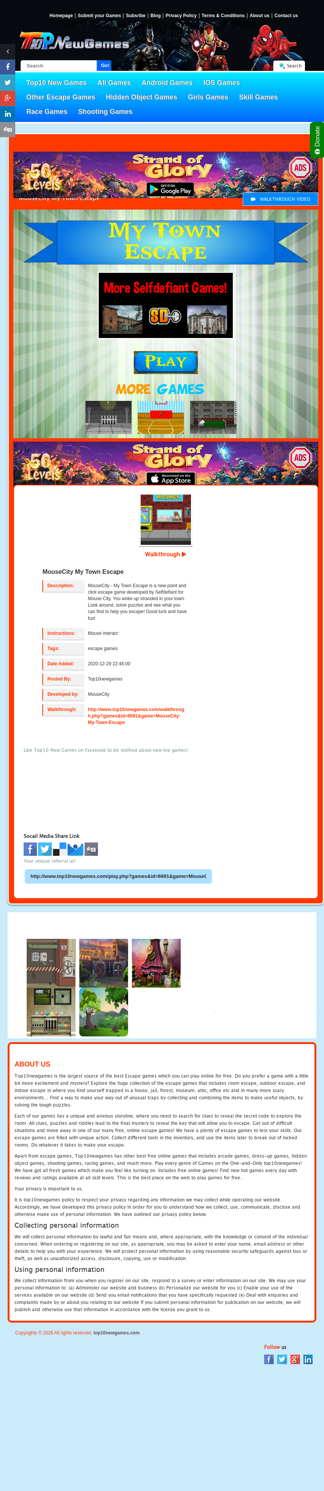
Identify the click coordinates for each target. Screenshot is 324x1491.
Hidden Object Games (141, 97)
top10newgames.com (116, 1333)
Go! (105, 65)
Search (294, 66)
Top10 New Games (56, 82)
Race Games (46, 111)
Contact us (286, 15)
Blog (156, 15)
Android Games (167, 82)
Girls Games (208, 97)
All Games (114, 82)
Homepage (61, 15)
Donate (317, 140)
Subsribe (135, 15)
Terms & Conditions (223, 15)
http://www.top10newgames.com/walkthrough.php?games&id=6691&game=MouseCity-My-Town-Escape (136, 716)
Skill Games (258, 97)
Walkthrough (165, 554)
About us (259, 15)
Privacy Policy (180, 15)
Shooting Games (105, 111)
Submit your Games (99, 15)
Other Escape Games (60, 97)
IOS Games (222, 82)
